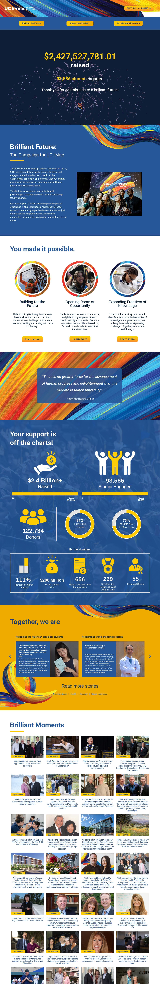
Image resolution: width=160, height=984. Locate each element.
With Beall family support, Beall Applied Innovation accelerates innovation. (27, 763)
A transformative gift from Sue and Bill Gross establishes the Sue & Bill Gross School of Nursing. (27, 842)
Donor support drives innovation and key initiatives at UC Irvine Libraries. (27, 919)
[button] (10, 656)
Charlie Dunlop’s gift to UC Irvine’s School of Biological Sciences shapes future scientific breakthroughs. (97, 764)
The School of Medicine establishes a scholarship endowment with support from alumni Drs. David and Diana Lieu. (27, 959)
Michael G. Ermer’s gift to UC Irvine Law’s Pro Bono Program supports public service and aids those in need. (133, 959)
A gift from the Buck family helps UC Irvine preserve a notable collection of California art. (62, 763)
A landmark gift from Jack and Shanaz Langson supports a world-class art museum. (27, 801)
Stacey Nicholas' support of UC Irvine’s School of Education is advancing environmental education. (97, 958)
